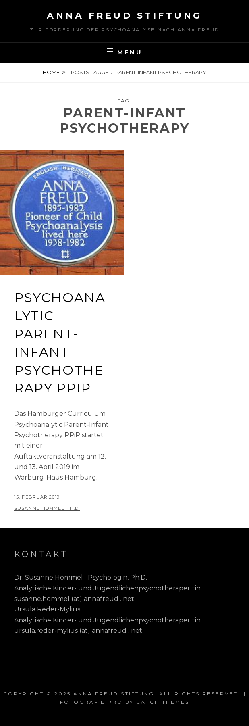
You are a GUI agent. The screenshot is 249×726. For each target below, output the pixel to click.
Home (51, 72)
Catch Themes (162, 702)
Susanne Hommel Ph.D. (47, 508)
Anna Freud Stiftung (124, 15)
